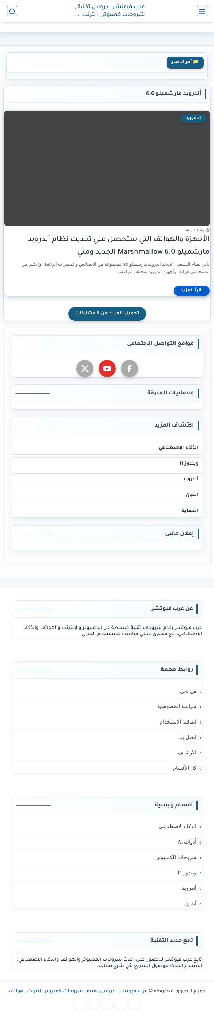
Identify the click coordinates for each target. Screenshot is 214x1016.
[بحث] (12, 11)
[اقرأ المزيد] (192, 291)
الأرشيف (187, 752)
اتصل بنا (187, 737)
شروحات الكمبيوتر (176, 857)
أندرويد (191, 479)
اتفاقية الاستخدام (178, 722)
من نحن (188, 691)
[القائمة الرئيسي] (202, 11)
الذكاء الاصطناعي (179, 448)
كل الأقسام (184, 768)
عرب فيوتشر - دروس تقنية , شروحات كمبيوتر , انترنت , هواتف (110, 11)
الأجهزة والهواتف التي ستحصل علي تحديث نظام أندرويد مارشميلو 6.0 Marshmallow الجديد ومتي (119, 246)
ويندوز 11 (189, 463)
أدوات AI (186, 842)
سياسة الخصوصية (176, 706)
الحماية (190, 511)
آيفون (192, 495)
